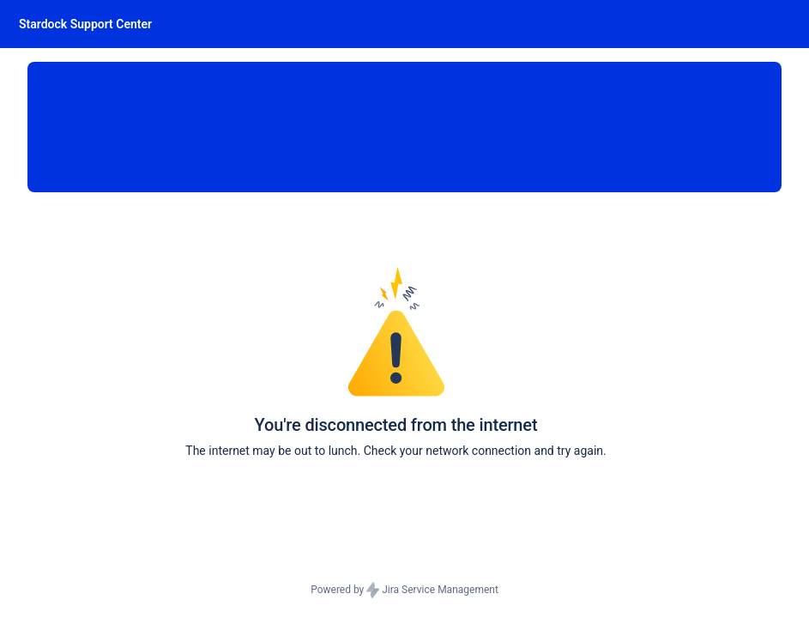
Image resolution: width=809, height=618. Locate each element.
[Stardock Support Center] (85, 24)
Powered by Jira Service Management (404, 590)
